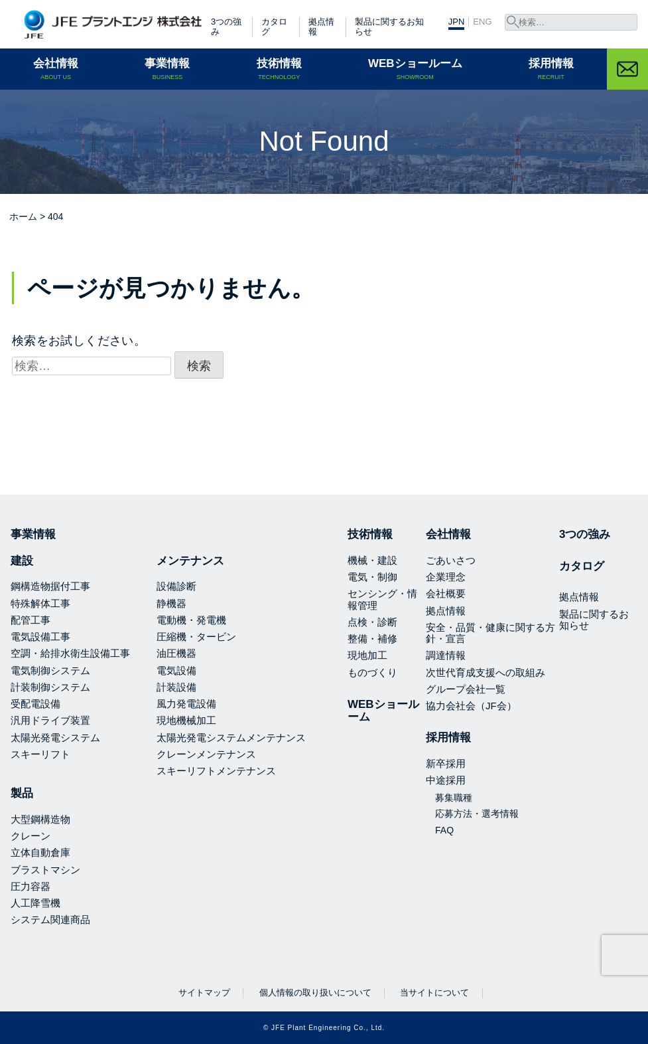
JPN (456, 22)
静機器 (171, 603)
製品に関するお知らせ (389, 27)
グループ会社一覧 (465, 689)
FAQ (444, 830)
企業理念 (446, 576)
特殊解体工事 (40, 603)
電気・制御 (372, 576)
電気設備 (176, 670)
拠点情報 (321, 27)
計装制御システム (50, 687)
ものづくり (372, 672)
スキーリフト (40, 754)
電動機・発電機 (191, 620)
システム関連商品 (50, 919)
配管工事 (30, 620)
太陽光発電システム (55, 737)
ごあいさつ (451, 560)
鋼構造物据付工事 (50, 586)
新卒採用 (446, 763)
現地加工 (367, 655)
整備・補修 (372, 638)
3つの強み (226, 27)
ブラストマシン (45, 869)
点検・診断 (372, 622)
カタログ (274, 27)
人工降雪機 (35, 903)
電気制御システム (50, 670)
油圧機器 (176, 653)
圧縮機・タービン (196, 636)
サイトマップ (204, 993)
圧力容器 (30, 886)
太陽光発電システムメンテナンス (231, 737)
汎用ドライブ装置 (50, 720)
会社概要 (446, 593)
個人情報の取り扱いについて (315, 993)
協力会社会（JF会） (471, 705)
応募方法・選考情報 (477, 813)
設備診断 (176, 586)
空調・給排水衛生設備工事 (70, 653)
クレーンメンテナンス (206, 754)
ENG (482, 22)
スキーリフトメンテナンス (216, 770)
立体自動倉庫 (40, 852)
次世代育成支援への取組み (485, 672)
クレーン (30, 835)
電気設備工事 (40, 636)
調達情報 (446, 655)
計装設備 (176, 687)
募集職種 (453, 797)
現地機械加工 (186, 720)
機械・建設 (372, 560)
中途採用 (446, 780)
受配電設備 (35, 703)
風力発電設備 (186, 703)
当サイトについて (434, 993)
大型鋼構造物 (40, 819)
